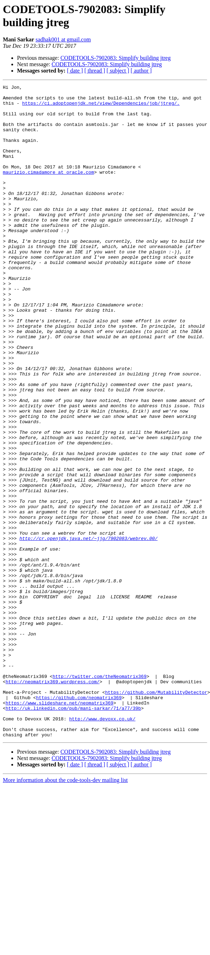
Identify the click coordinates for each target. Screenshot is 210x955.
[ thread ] (94, 71)
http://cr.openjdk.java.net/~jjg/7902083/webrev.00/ (88, 629)
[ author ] (141, 71)
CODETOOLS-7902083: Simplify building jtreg (116, 58)
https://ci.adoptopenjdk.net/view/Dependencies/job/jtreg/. (101, 107)
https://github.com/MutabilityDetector (156, 814)
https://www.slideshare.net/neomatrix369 (59, 827)
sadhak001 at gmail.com (63, 39)
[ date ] (75, 71)
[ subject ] (118, 71)
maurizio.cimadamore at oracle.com (48, 190)
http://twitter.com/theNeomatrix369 (99, 795)
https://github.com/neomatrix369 (79, 820)
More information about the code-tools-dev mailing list (65, 911)
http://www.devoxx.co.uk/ (102, 846)
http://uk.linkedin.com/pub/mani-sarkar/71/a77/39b (73, 833)
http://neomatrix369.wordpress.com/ (53, 801)
